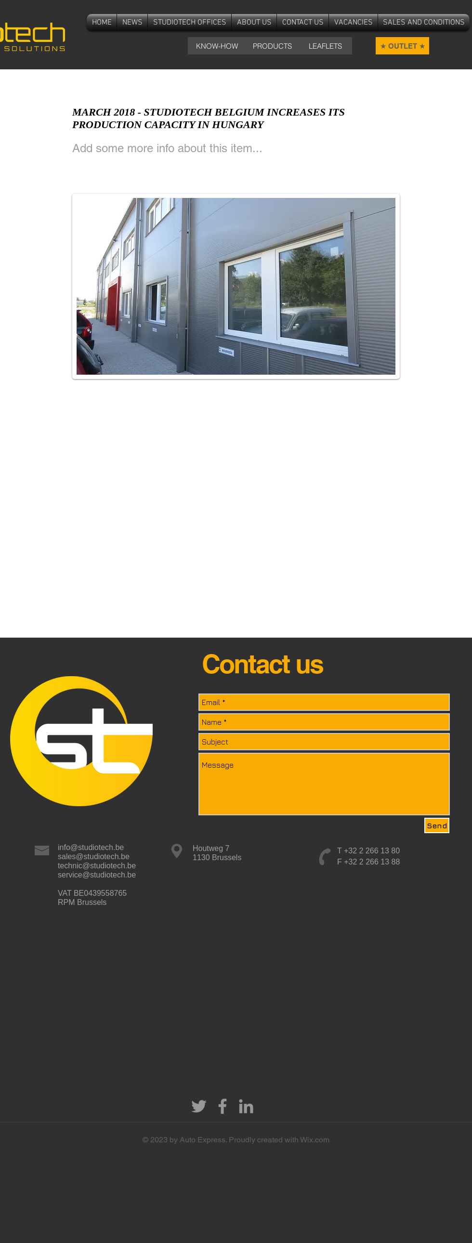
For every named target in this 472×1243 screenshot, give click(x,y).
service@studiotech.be (97, 875)
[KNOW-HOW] (217, 45)
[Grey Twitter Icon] (199, 1106)
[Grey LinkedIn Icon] (246, 1106)
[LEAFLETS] (325, 45)
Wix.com (314, 1139)
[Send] (436, 825)
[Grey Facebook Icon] (222, 1106)
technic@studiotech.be (97, 866)
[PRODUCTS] (272, 45)
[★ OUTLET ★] (402, 45)
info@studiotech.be (91, 847)
